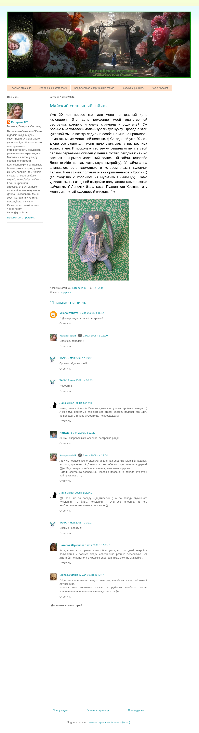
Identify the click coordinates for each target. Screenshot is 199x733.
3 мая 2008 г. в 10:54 (80, 357)
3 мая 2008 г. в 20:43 (80, 380)
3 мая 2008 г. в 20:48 (79, 402)
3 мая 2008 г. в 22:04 (95, 455)
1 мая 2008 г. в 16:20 (95, 335)
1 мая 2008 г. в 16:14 (91, 312)
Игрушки (66, 292)
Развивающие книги (133, 88)
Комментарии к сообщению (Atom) (109, 722)
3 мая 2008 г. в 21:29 (82, 432)
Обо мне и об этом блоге (53, 88)
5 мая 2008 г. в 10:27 (97, 545)
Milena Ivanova (68, 312)
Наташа (64, 432)
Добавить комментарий (66, 605)
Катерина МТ (68, 335)
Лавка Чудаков (160, 88)
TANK (63, 357)
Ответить (65, 323)
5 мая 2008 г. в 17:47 (91, 574)
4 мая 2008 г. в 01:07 (80, 522)
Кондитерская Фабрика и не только (94, 88)
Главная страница (21, 88)
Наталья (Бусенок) (71, 545)
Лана (62, 402)
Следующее (60, 710)
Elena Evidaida (68, 574)
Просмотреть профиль (21, 217)
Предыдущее (136, 710)
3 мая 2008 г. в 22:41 (79, 492)
